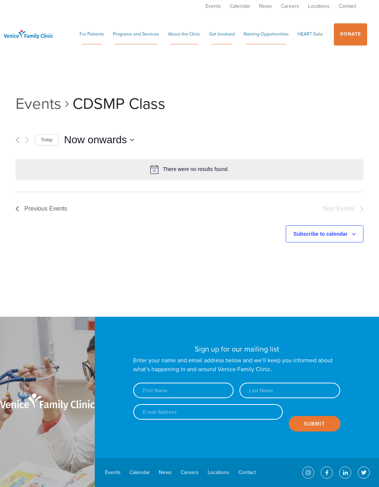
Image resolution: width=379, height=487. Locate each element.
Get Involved (222, 34)
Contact (347, 6)
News (265, 6)
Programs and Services (136, 34)
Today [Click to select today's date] (47, 139)
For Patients (92, 34)
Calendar (240, 6)
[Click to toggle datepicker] (99, 139)
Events (213, 6)
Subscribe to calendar (321, 234)
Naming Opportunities (266, 34)
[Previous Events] (18, 140)
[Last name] (289, 390)
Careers (290, 6)
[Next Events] (27, 140)
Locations (319, 6)
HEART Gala (310, 34)
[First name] (183, 390)
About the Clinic (184, 34)
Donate (350, 34)
